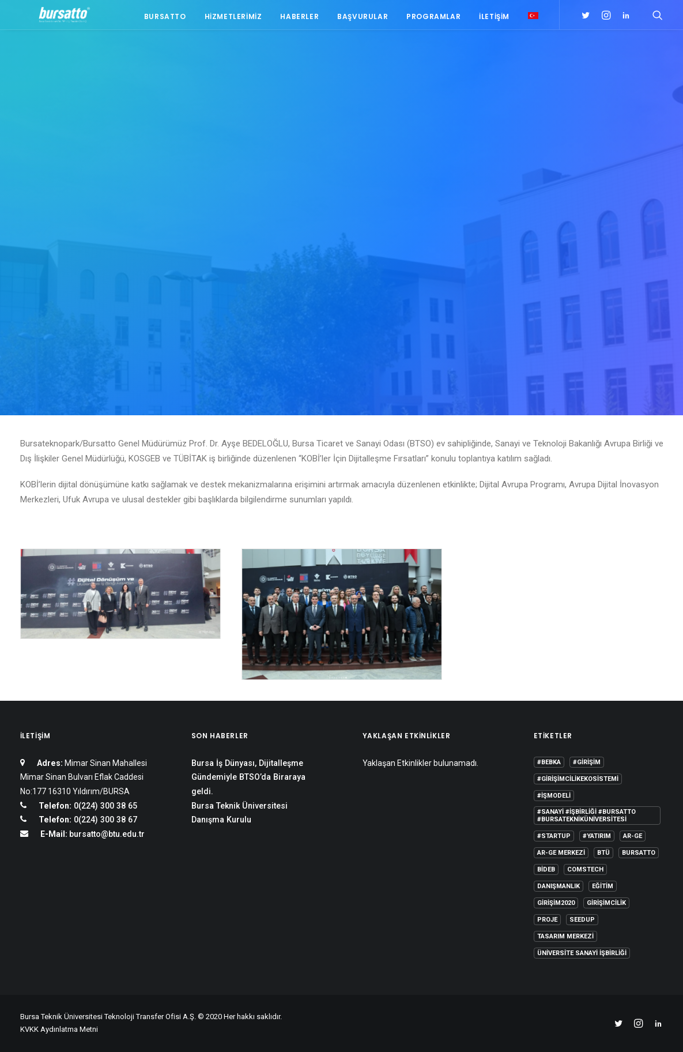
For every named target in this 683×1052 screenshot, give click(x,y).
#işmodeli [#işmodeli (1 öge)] (554, 795)
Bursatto (165, 19)
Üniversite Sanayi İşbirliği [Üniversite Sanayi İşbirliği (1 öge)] (582, 953)
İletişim (494, 19)
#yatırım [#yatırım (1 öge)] (597, 836)
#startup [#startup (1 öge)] (554, 836)
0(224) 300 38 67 (104, 819)
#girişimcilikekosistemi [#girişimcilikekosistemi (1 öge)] (577, 779)
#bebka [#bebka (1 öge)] (549, 762)
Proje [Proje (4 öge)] (547, 919)
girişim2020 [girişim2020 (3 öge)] (556, 903)
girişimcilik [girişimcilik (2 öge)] (606, 903)
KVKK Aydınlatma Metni (59, 1029)
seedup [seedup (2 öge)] (582, 919)
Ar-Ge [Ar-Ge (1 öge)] (632, 836)
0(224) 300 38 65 (104, 805)
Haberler (299, 19)
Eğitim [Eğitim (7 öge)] (602, 886)
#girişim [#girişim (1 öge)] (587, 762)
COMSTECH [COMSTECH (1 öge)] (585, 869)
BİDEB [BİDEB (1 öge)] (546, 869)
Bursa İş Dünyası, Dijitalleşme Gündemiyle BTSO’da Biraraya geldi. (248, 777)
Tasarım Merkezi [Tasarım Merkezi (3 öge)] (565, 936)
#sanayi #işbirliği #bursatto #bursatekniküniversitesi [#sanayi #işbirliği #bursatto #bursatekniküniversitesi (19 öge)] (586, 815)
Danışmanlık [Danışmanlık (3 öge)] (558, 886)
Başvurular (362, 19)
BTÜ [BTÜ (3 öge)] (603, 852)
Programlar (433, 19)
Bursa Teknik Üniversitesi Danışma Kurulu (239, 813)
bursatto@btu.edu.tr (107, 834)
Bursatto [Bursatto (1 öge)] (638, 852)
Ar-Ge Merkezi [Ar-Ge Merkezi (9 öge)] (561, 852)
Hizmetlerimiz (233, 19)
